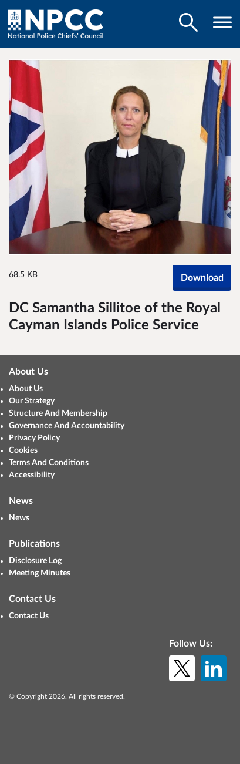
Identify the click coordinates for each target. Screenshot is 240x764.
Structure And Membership (58, 413)
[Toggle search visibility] (188, 22)
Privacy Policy (34, 438)
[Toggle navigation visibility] (222, 22)
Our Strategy (32, 401)
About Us (26, 389)
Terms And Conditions (49, 463)
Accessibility (32, 475)
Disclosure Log (35, 561)
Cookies (23, 450)
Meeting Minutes (39, 573)
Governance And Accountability (66, 426)
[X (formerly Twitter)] (182, 668)
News (19, 518)
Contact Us (29, 616)
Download (202, 277)
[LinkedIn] (214, 668)
